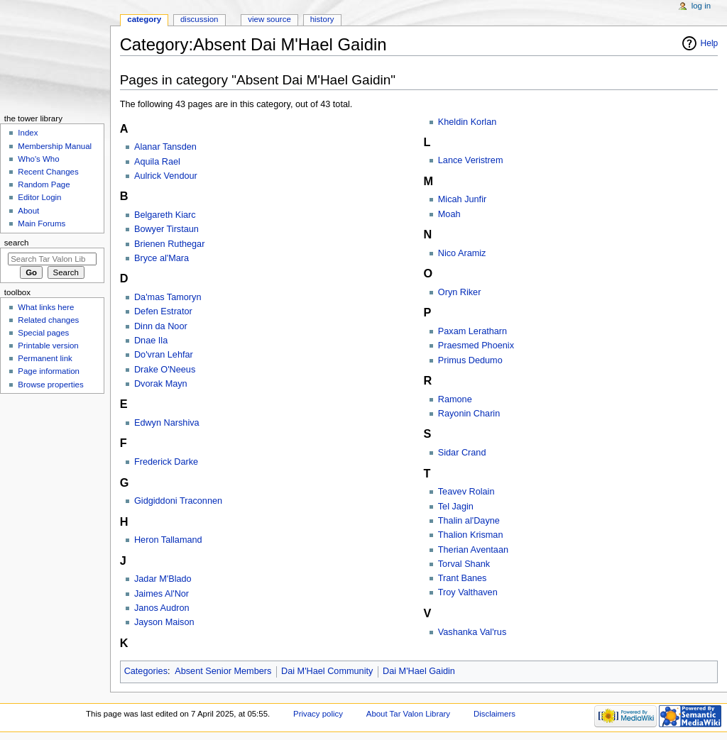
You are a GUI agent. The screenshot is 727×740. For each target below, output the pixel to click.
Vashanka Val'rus (472, 632)
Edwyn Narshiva (166, 423)
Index (28, 132)
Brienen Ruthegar (169, 244)
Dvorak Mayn (160, 384)
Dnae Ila (151, 341)
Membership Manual (55, 146)
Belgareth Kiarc (165, 215)
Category (144, 19)
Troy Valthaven (468, 592)
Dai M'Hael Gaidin (419, 671)
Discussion (199, 19)
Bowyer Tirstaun (166, 229)
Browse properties (50, 384)
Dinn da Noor (160, 326)
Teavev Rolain (466, 492)
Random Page (44, 184)
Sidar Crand (462, 453)
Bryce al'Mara (161, 258)
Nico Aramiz (462, 253)
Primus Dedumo (470, 360)
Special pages (43, 332)
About (28, 210)
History (322, 19)
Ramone (455, 399)
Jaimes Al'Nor (161, 594)
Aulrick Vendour (165, 176)
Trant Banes (462, 578)
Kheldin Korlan (467, 122)
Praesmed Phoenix (476, 345)
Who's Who (38, 159)
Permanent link (45, 358)
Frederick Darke (166, 462)
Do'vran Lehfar (163, 355)
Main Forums (41, 223)
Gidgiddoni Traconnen (178, 501)
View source (269, 19)
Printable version (48, 345)
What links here (46, 307)
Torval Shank (464, 564)
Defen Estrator (163, 311)
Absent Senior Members (223, 671)
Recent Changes (48, 171)
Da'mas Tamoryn (168, 297)
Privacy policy (318, 713)
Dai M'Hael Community (327, 671)
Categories (146, 671)
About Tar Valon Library (408, 713)
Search (16, 242)
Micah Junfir (462, 199)
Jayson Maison (164, 622)
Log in (701, 5)
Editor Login (39, 197)
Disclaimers (494, 713)
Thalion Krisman (470, 535)
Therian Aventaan (473, 550)
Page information (49, 371)
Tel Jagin (456, 507)
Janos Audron (162, 608)
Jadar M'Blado (163, 579)
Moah (449, 214)
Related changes (48, 320)
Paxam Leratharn (472, 331)
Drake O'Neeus (164, 370)
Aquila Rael (157, 162)
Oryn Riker (459, 292)
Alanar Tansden (165, 147)
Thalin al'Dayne (469, 521)
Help (709, 43)
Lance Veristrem (470, 160)
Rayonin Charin (469, 414)
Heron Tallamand (168, 540)
